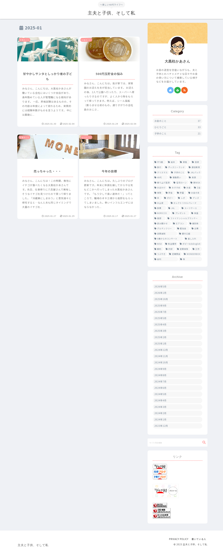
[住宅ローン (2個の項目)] (180, 182)
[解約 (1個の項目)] (158, 249)
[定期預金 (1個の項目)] (175, 254)
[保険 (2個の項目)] (158, 192)
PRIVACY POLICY (178, 539)
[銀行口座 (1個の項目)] (190, 233)
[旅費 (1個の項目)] (159, 208)
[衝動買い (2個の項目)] (177, 177)
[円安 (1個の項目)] (169, 249)
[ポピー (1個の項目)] (169, 198)
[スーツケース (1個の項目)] (191, 208)
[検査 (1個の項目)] (196, 213)
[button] (204, 442)
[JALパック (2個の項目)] (194, 172)
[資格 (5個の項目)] (184, 162)
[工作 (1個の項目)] (196, 249)
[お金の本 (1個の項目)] (194, 192)
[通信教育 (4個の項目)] (194, 167)
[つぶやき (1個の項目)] (160, 254)
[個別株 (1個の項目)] (195, 223)
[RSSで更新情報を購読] (184, 90)
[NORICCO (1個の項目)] (162, 213)
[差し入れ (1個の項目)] (193, 238)
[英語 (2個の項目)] (195, 177)
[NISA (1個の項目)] (158, 244)
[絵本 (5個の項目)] (172, 162)
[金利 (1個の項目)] (165, 259)
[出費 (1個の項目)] (196, 228)
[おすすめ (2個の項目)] (175, 187)
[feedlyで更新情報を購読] (177, 90)
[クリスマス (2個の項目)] (161, 172)
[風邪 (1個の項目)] (159, 218)
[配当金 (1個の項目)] (183, 228)
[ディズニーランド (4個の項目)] (175, 167)
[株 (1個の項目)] (190, 259)
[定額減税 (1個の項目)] (165, 233)
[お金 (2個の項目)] (187, 187)
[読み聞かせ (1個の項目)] (162, 223)
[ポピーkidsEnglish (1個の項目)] (190, 244)
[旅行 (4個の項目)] (158, 167)
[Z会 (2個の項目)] (197, 187)
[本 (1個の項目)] (157, 198)
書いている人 (199, 539)
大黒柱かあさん (177, 61)
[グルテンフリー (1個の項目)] (164, 228)
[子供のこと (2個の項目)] (178, 172)
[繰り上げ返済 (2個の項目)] (162, 182)
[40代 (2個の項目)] (160, 177)
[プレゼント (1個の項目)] (180, 213)
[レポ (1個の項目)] (182, 198)
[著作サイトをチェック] (170, 90)
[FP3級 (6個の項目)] (159, 162)
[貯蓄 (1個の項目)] (181, 192)
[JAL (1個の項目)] (173, 208)
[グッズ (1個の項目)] (195, 198)
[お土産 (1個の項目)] (161, 203)
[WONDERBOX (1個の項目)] (192, 254)
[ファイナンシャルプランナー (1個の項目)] (184, 218)
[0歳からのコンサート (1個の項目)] (168, 238)
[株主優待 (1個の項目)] (171, 244)
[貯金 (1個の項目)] (169, 192)
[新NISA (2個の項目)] (195, 182)
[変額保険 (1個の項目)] (183, 249)
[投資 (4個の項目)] (196, 162)
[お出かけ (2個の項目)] (160, 187)
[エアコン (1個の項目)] (180, 223)
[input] (177, 442)
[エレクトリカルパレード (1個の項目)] (185, 203)
